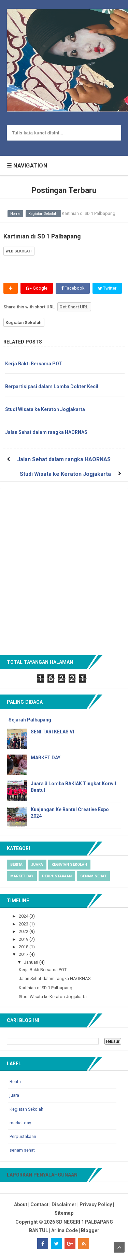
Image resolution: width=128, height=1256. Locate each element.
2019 (24, 939)
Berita (16, 864)
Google (36, 288)
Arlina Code (64, 1230)
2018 (24, 946)
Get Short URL (73, 306)
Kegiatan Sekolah (23, 322)
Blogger (90, 1230)
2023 (24, 923)
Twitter (107, 288)
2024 (24, 916)
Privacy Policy (96, 1204)
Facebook (72, 288)
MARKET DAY (45, 757)
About (20, 1204)
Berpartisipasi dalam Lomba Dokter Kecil (51, 386)
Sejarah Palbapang (30, 719)
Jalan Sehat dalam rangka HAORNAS (46, 432)
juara (37, 864)
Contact (39, 1204)
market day (21, 876)
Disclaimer (64, 1204)
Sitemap (64, 1213)
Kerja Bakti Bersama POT (33, 363)
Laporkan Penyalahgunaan (42, 1175)
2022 (24, 931)
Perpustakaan (57, 876)
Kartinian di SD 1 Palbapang (45, 987)
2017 (24, 954)
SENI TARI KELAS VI (52, 731)
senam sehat (93, 876)
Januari (31, 962)
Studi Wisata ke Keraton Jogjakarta (45, 409)
